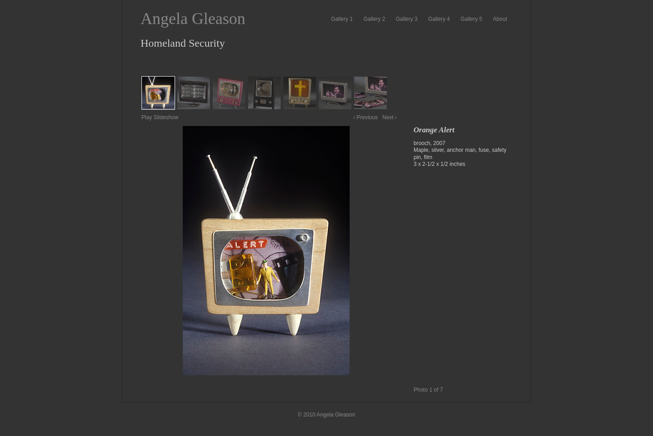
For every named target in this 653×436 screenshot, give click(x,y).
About (500, 19)
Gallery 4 (439, 19)
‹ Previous (365, 117)
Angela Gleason (193, 19)
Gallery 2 (374, 19)
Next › (389, 117)
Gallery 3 (407, 19)
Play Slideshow (159, 117)
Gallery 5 (471, 19)
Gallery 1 (342, 19)
